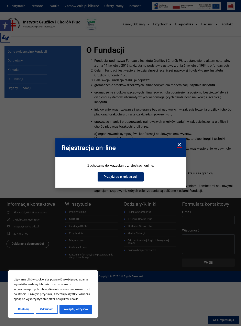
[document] (120, 163)
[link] (121, 176)
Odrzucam (46, 309)
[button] (179, 144)
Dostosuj (24, 309)
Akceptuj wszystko (76, 309)
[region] (53, 294)
